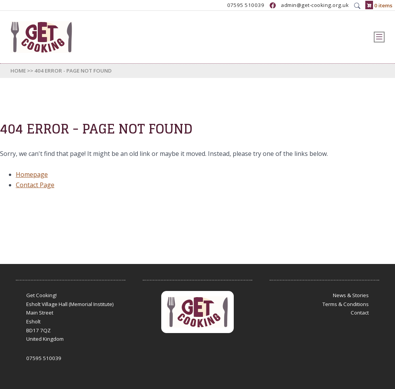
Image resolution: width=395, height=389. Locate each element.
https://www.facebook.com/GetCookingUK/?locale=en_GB (273, 5)
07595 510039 (246, 5)
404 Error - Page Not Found (72, 70)
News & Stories (351, 295)
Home (18, 70)
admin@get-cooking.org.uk (315, 5)
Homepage (32, 174)
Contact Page (35, 185)
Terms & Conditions (345, 304)
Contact (360, 312)
